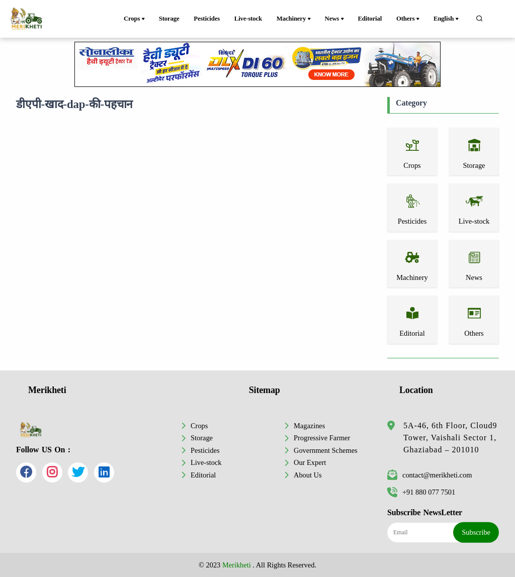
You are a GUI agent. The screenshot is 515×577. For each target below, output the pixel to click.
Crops (135, 19)
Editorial (370, 18)
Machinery (294, 19)
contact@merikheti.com (429, 475)
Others (408, 19)
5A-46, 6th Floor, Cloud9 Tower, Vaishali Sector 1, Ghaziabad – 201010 (450, 437)
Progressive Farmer (322, 438)
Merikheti (236, 565)
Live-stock (248, 18)
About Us (308, 475)
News (335, 19)
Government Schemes (326, 450)
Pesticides (207, 18)
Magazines (309, 426)
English (447, 19)
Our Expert (310, 462)
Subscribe (476, 532)
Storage (169, 18)
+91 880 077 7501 (421, 492)
